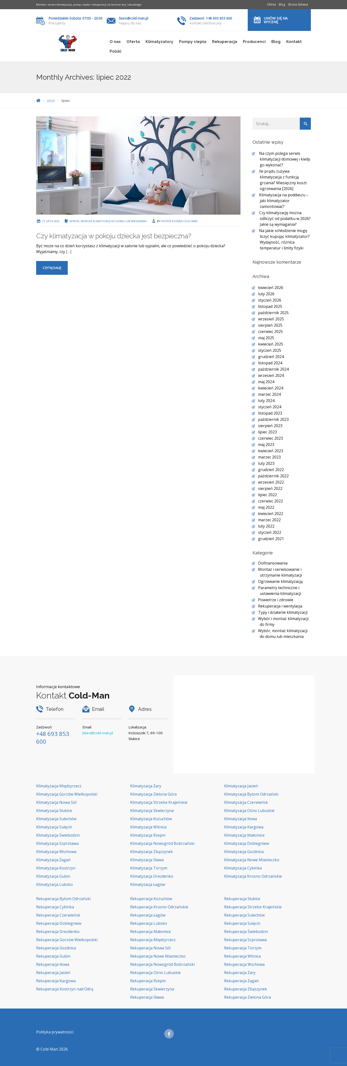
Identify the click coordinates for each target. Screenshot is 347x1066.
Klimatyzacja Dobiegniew (246, 843)
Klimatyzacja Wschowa (56, 851)
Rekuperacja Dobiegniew (58, 923)
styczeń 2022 (269, 532)
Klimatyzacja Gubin (53, 876)
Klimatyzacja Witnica (148, 827)
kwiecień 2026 (270, 287)
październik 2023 (273, 419)
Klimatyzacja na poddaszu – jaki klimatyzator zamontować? (283, 200)
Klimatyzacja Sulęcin (54, 827)
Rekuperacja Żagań (241, 980)
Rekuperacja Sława (147, 997)
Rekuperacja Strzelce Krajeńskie (253, 907)
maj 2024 (266, 381)
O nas (115, 41)
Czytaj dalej (52, 268)
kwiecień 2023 (270, 450)
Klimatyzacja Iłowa (240, 818)
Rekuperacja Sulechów (244, 915)
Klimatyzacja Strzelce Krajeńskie (158, 802)
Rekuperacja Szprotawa (245, 939)
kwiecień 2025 (270, 344)
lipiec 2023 (267, 432)
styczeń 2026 (269, 300)
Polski (115, 51)
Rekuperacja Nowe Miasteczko (158, 956)
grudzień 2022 (271, 469)
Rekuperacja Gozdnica (56, 948)
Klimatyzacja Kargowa (243, 827)
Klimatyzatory (159, 41)
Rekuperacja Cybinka (55, 907)
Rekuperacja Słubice (242, 898)
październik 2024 (273, 369)
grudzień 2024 (271, 356)
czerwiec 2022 (270, 501)
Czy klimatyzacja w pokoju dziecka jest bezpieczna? (113, 236)
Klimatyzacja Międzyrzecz (58, 786)
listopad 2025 (270, 306)
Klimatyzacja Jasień (241, 786)
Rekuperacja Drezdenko (58, 931)
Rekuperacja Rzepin (148, 980)
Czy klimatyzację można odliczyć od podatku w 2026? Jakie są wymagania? (285, 218)
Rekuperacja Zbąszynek (245, 989)
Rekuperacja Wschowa (244, 964)
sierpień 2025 (270, 325)
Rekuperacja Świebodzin (246, 931)
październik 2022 (273, 476)
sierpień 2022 (270, 488)
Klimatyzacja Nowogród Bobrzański (162, 843)
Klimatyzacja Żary (145, 786)
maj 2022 (266, 507)
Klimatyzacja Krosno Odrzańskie (253, 876)
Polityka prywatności (54, 1032)
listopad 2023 (270, 413)
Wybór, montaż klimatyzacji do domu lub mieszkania (108, 221)
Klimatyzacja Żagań (53, 859)
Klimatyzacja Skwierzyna (152, 810)
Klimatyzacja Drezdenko (151, 876)
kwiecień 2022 (270, 513)
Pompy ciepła (192, 41)
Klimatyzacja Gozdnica (244, 851)
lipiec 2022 (267, 494)
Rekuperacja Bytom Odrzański (63, 898)
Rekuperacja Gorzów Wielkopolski (67, 939)
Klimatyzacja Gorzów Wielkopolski (66, 794)
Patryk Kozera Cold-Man (179, 221)
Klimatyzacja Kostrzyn (55, 868)
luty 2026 (266, 294)
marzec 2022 (269, 519)
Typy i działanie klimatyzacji (282, 612)
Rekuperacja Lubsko (148, 923)
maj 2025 (266, 337)
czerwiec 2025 (270, 331)
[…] (68, 251)
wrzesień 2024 (271, 375)
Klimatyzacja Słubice (54, 810)
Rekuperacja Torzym (242, 948)
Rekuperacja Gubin (53, 956)
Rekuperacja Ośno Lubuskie (155, 972)
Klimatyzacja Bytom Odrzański (251, 794)
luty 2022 (266, 526)
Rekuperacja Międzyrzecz (153, 939)
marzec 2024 (269, 394)
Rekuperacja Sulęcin (242, 923)
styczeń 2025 (269, 350)
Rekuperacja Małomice (150, 931)
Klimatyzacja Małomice (244, 835)
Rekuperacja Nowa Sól (150, 948)
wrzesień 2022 (271, 482)
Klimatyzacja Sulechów (56, 818)
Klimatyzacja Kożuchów (151, 818)
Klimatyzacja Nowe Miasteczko (251, 859)
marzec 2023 (269, 457)
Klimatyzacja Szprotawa (57, 843)
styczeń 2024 (269, 406)
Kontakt (294, 41)
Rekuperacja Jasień (53, 972)
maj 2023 (266, 444)
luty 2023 (266, 463)
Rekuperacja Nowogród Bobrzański (162, 964)
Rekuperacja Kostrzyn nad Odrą (64, 989)
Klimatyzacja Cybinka (243, 868)
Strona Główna (298, 4)
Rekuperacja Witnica (242, 956)
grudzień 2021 (271, 538)
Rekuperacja (224, 41)
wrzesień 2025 (271, 319)
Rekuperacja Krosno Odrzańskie (159, 907)
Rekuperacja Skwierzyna (152, 989)
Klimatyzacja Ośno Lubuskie (249, 810)
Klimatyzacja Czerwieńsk (246, 802)
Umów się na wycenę (275, 20)
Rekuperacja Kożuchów (151, 898)
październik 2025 (273, 312)
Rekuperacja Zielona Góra (247, 997)
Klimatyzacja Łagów (147, 884)
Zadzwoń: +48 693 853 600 (210, 18)
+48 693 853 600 (52, 737)
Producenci (254, 41)
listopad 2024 (270, 363)
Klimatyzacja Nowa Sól (56, 802)
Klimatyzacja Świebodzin (58, 835)
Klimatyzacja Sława (147, 859)
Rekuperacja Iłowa (52, 964)
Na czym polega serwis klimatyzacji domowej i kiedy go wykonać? (284, 159)
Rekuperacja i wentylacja (280, 606)
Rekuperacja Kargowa (56, 980)
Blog (282, 4)
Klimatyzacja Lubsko (54, 884)
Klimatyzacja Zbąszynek (151, 851)
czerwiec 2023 (270, 438)
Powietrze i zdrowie (275, 599)
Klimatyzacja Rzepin (148, 835)
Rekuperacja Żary (239, 972)
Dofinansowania (272, 563)
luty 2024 (266, 400)
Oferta (271, 4)
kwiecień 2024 (270, 388)
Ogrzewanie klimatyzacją (280, 581)
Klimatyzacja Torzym (148, 868)
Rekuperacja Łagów (147, 915)
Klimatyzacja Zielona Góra (153, 794)
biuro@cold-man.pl (133, 18)
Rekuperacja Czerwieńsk (58, 915)
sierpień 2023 (270, 425)
